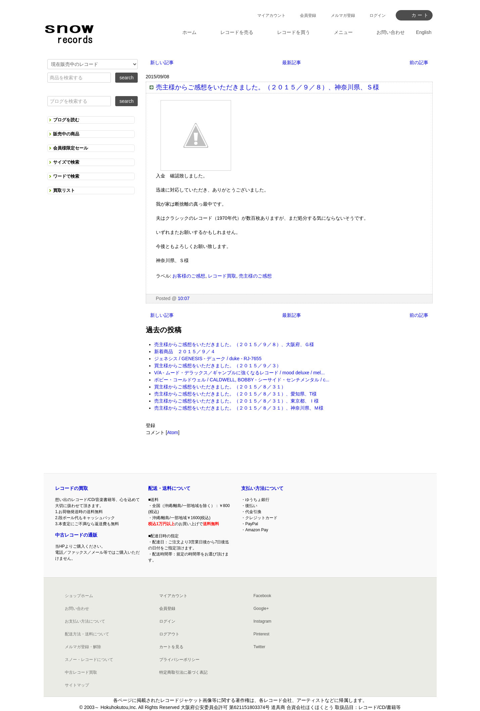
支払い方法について (262, 488)
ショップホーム (79, 595)
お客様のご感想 (188, 276)
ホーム (189, 32)
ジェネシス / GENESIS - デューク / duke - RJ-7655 (208, 358)
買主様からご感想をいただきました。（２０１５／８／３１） (220, 386)
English (424, 32)
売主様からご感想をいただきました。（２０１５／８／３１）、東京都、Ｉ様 (236, 401)
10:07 (183, 298)
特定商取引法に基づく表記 (183, 672)
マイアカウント (271, 15)
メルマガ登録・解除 (83, 646)
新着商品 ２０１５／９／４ (184, 351)
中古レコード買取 (81, 672)
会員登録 (308, 15)
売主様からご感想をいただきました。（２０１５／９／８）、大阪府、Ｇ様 (234, 344)
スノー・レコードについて (89, 659)
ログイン (377, 15)
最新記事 (291, 62)
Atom (172, 432)
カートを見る (171, 646)
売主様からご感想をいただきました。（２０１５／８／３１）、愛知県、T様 (235, 393)
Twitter (259, 646)
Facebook (262, 595)
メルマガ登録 (343, 15)
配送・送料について (169, 488)
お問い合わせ (77, 608)
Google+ (261, 608)
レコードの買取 (71, 488)
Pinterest (261, 634)
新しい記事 (162, 62)
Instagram (262, 621)
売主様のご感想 (255, 276)
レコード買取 (222, 276)
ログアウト (169, 634)
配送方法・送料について (87, 634)
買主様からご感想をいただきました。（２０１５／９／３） (217, 365)
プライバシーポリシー (179, 659)
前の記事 (418, 62)
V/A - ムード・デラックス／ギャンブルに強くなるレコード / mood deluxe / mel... (239, 372)
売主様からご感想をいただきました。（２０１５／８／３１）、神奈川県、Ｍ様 (238, 408)
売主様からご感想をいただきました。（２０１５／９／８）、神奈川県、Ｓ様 (267, 87)
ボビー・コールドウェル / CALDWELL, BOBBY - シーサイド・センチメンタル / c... (242, 379)
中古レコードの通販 (76, 535)
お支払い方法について (85, 621)
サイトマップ (77, 685)
